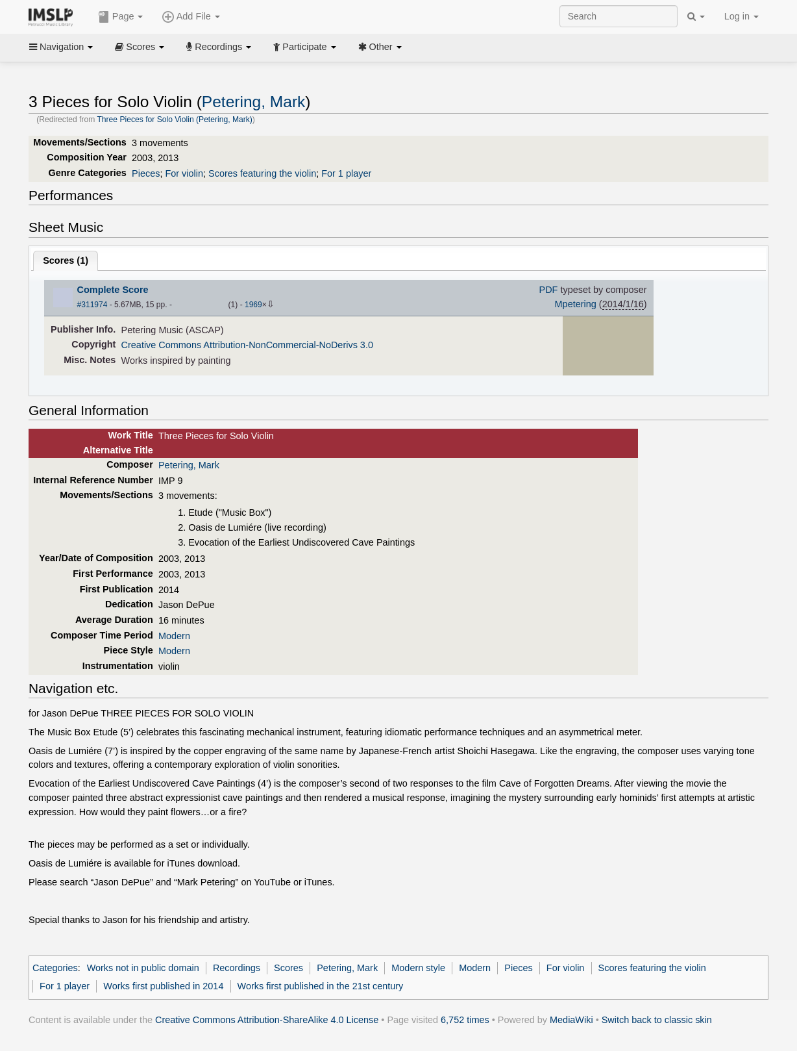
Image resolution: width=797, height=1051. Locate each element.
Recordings (218, 47)
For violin (184, 173)
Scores (139, 47)
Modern (174, 636)
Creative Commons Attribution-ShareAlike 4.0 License (266, 1020)
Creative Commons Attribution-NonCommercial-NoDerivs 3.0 (247, 345)
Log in (741, 16)
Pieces (146, 173)
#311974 (92, 304)
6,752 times (465, 1020)
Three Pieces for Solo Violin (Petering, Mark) (174, 119)
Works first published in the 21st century (321, 986)
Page (120, 17)
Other (380, 47)
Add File (190, 17)
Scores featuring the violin (262, 173)
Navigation (61, 47)
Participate (304, 47)
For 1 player (346, 173)
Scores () (65, 260)
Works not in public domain (143, 968)
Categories (55, 968)
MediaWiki (571, 1020)
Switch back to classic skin (657, 1020)
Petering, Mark (254, 101)
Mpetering (575, 304)
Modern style (418, 968)
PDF (548, 290)
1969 (253, 304)
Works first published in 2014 (163, 986)
